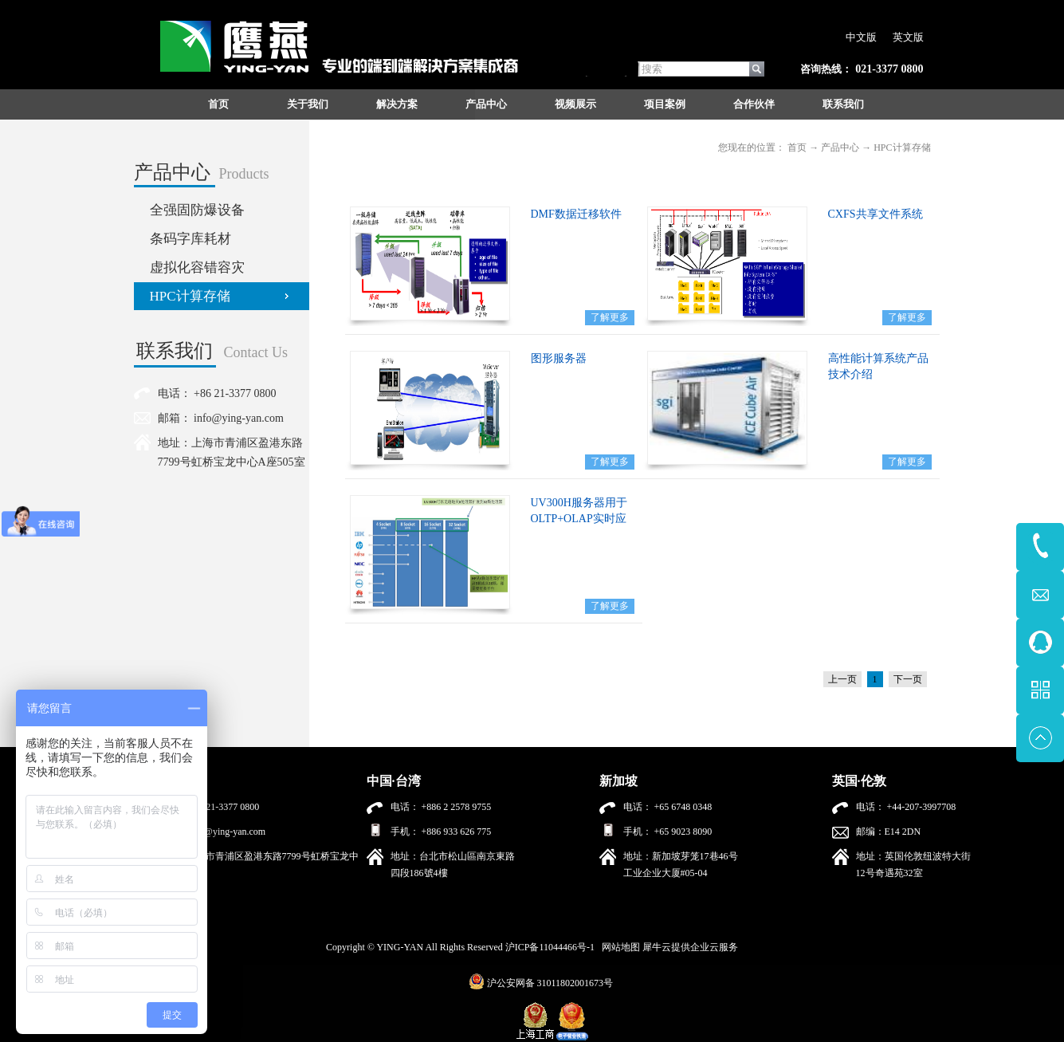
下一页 (907, 679)
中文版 (861, 37)
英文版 (908, 37)
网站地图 (618, 947)
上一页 (842, 679)
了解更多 (610, 317)
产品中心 (840, 147)
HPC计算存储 (902, 147)
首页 (218, 104)
